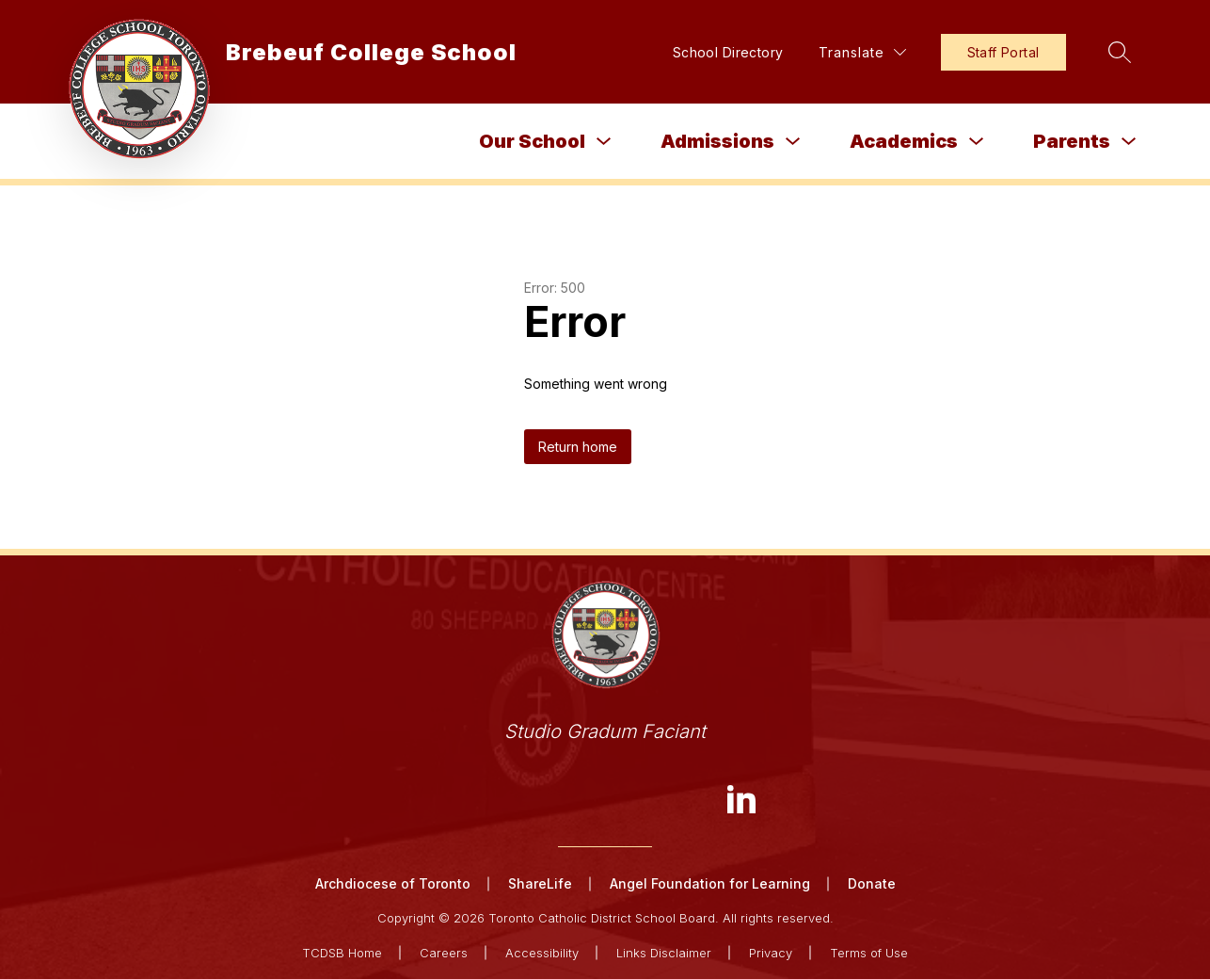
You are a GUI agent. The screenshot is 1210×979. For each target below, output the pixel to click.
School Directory (728, 52)
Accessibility (542, 952)
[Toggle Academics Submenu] (976, 141)
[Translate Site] (862, 52)
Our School (532, 141)
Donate (872, 883)
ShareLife (540, 883)
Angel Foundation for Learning (710, 883)
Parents (1071, 141)
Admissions (717, 141)
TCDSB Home (342, 952)
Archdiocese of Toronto (392, 883)
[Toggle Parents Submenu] (1129, 141)
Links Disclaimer (663, 952)
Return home (577, 447)
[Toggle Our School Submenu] (604, 141)
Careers (444, 952)
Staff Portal (1003, 52)
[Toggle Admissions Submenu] (793, 141)
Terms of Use (869, 952)
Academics (904, 141)
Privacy (770, 952)
